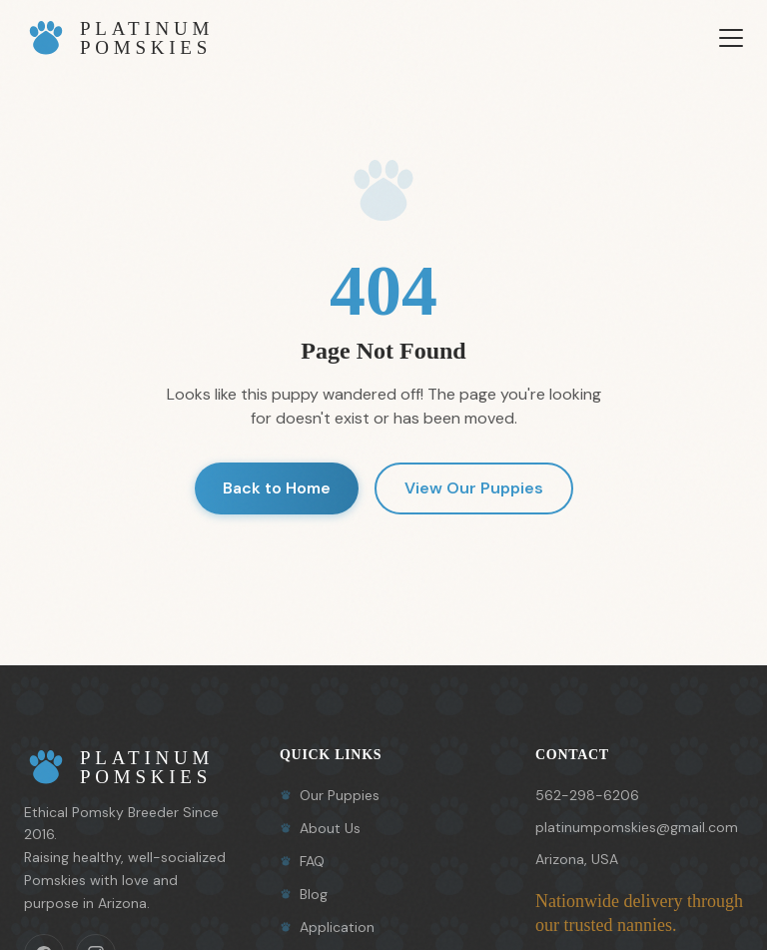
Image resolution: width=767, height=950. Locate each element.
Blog (304, 894)
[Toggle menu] (731, 38)
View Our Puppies (473, 487)
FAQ (302, 861)
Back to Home (277, 487)
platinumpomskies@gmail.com (636, 827)
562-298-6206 (587, 795)
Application (327, 927)
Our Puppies (330, 795)
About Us (320, 828)
